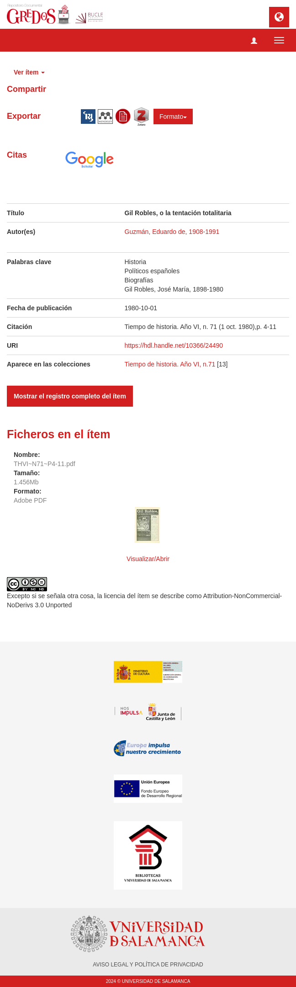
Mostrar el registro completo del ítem (70, 396)
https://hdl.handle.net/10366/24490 (174, 345)
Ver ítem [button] (29, 72)
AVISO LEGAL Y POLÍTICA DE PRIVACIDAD (148, 964)
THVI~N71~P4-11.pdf (44, 463)
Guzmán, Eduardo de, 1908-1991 (172, 231)
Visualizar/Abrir (148, 558)
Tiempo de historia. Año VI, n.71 (170, 364)
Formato (173, 116)
